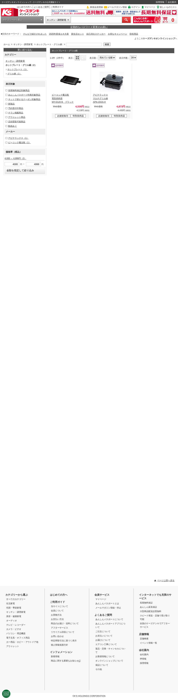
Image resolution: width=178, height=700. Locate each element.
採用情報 (160, 2)
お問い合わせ (57, 636)
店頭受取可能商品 (16, 121)
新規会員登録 (96, 7)
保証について (101, 665)
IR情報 (143, 659)
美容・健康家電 (13, 616)
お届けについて (102, 640)
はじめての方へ (24, 7)
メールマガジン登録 (117, 7)
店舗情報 (144, 634)
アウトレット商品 (16, 117)
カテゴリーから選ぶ (12, 20)
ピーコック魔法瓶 (19, 142)
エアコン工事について (106, 644)
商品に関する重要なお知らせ (66, 661)
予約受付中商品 (15, 108)
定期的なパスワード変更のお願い (89, 27)
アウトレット (12, 646)
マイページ (150, 7)
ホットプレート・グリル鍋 (49, 44)
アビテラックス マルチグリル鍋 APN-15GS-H (100, 98)
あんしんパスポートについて (109, 619)
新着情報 (55, 656)
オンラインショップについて (109, 661)
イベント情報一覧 (148, 643)
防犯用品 (134, 34)
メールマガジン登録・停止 (108, 608)
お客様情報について (105, 656)
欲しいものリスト (168, 7)
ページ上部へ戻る (165, 580)
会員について (57, 610)
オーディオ (11, 620)
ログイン (135, 7)
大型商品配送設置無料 (150, 611)
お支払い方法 (57, 619)
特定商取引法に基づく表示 (64, 640)
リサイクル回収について (62, 632)
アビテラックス (18, 138)
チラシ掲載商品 (15, 112)
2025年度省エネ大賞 (59, 34)
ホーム (7, 44)
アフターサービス (59, 628)
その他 (98, 669)
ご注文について (102, 631)
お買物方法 (56, 615)
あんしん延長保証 (148, 607)
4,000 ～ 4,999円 (15, 158)
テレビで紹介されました (35, 34)
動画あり (12, 126)
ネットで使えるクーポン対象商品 (24, 99)
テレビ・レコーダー (15, 625)
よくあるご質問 (41, 7)
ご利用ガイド (57, 7)
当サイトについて (59, 606)
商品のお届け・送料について (65, 623)
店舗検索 (144, 638)
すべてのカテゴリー (15, 599)
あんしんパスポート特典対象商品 (24, 95)
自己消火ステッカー (96, 34)
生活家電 (10, 603)
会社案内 (172, 2)
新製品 (11, 104)
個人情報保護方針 (59, 645)
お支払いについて (103, 636)
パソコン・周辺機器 (15, 633)
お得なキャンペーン (117, 34)
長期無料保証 (146, 603)
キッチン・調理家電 (56, 20)
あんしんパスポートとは (107, 603)
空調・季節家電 (13, 608)
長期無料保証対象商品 (19, 90)
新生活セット (77, 34)
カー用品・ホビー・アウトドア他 (22, 642)
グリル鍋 (14, 73)
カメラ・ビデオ (13, 629)
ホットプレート (17, 69)
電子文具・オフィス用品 (18, 637)
